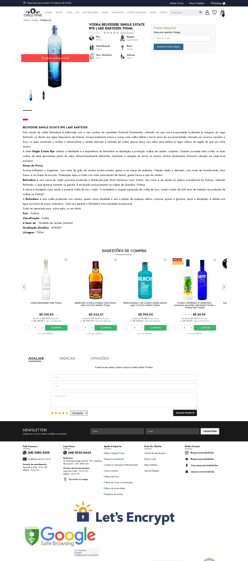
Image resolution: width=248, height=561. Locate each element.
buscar (200, 12)
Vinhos (104, 12)
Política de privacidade (114, 488)
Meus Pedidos (197, 3)
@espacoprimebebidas (199, 453)
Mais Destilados (90, 12)
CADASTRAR (210, 431)
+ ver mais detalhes (45, 333)
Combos (48, 12)
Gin (77, 12)
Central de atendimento (155, 453)
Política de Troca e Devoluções (118, 482)
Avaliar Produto (127, 32)
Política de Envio (111, 476)
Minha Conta (176, 3)
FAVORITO (66, 260)
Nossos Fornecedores (114, 459)
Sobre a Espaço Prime (114, 453)
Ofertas (163, 12)
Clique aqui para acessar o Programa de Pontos (47, 2)
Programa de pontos (113, 494)
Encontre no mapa (75, 479)
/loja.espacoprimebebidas (201, 465)
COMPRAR (56, 327)
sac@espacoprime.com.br (39, 458)
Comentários (124, 399)
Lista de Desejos (151, 470)
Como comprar (111, 470)
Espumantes (118, 12)
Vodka (69, 12)
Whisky (59, 12)
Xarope (152, 12)
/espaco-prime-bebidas (199, 472)
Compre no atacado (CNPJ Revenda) (121, 464)
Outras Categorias (136, 12)
